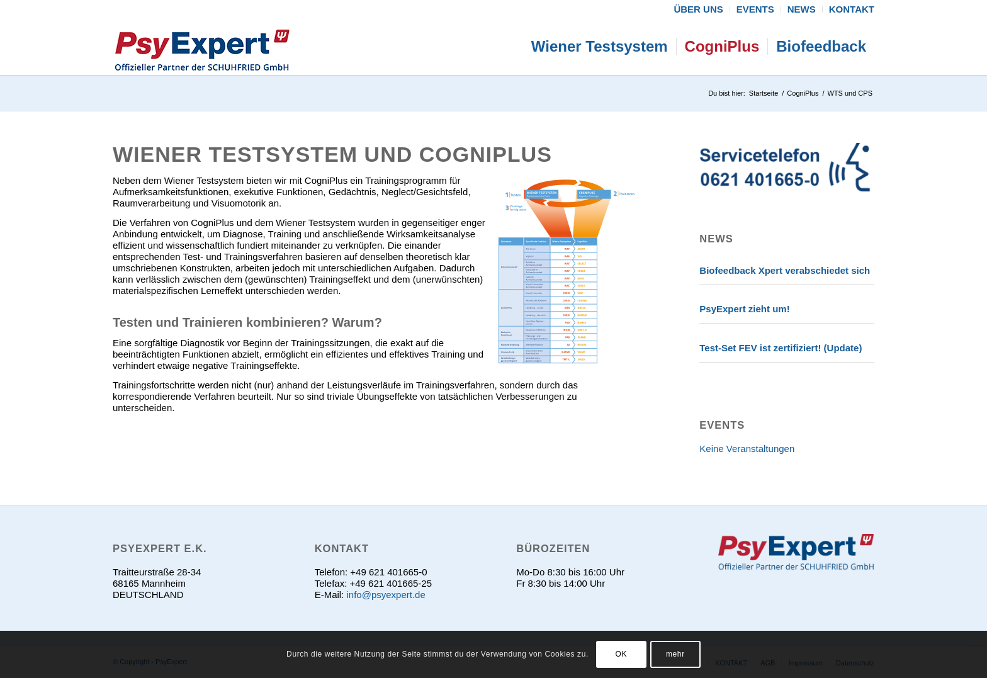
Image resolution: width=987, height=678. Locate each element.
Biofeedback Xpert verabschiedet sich (784, 270)
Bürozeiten (553, 548)
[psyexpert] (202, 46)
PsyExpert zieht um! (744, 308)
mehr (675, 654)
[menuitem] (698, 9)
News (716, 238)
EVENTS (722, 425)
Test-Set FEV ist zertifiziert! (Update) (780, 347)
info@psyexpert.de (385, 594)
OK (622, 654)
